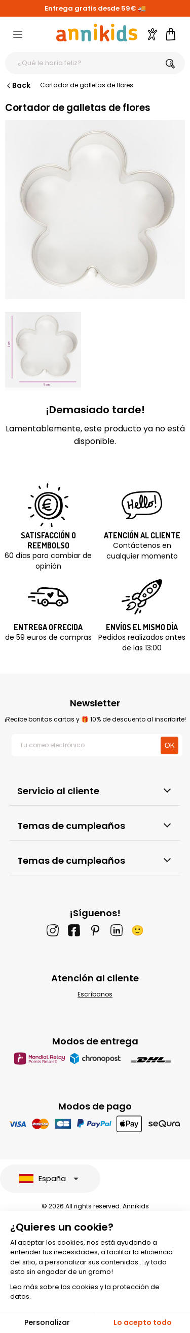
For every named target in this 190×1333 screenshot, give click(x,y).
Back (17, 85)
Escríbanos (95, 994)
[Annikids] (96, 32)
